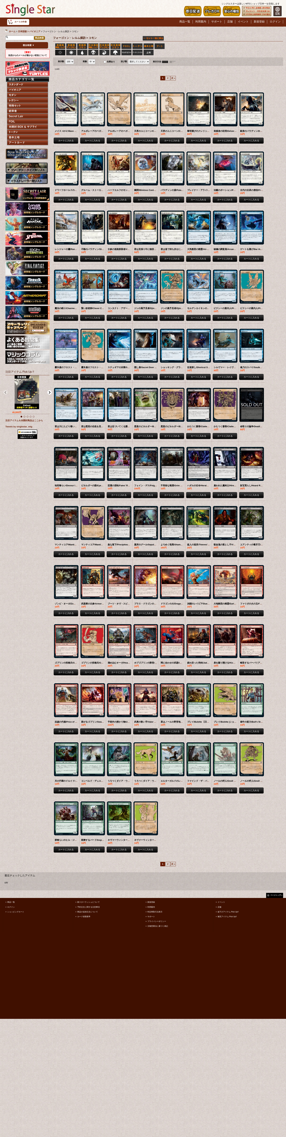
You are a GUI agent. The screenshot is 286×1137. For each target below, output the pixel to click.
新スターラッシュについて (88, 902)
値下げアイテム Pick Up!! (228, 912)
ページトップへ (276, 895)
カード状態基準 (83, 916)
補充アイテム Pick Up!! (227, 916)
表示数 (61, 61)
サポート (151, 916)
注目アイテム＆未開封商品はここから (24, 420)
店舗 (219, 907)
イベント (221, 902)
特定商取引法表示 (154, 912)
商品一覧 (11, 902)
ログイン (11, 907)
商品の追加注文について (87, 912)
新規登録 (151, 902)
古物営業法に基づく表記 (157, 926)
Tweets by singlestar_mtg (18, 426)
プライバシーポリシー (156, 921)
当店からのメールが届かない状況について (27, 54)
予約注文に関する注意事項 (88, 907)
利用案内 (151, 907)
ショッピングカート (15, 912)
